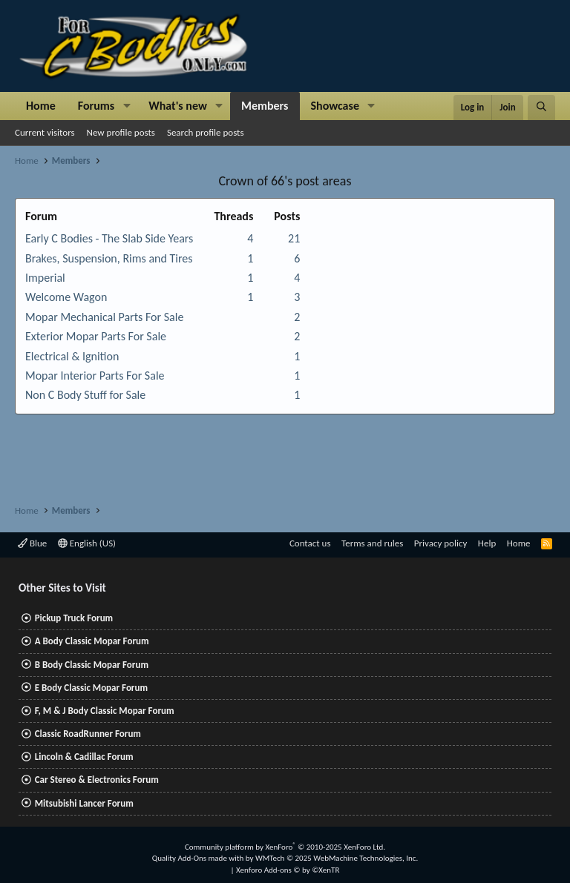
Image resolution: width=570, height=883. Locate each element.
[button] (126, 106)
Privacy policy (441, 543)
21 (294, 238)
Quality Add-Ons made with (199, 858)
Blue (32, 543)
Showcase (335, 106)
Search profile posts (205, 132)
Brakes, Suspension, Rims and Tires (109, 258)
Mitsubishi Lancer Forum (84, 803)
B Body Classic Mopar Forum (91, 664)
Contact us (310, 543)
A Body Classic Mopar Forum (92, 640)
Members (265, 106)
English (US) (87, 543)
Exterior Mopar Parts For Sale (95, 336)
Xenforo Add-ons (287, 870)
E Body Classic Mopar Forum (91, 687)
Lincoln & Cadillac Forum (84, 756)
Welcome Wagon (66, 297)
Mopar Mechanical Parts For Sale (104, 317)
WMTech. (336, 858)
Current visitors (45, 132)
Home (41, 106)
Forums (96, 106)
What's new (177, 106)
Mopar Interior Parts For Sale (95, 375)
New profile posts (121, 132)
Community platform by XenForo (285, 847)
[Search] (541, 107)
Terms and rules (372, 543)
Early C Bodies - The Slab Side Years (109, 238)
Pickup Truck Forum (74, 618)
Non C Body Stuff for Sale (85, 395)
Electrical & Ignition (72, 356)
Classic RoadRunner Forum (88, 733)
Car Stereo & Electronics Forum (97, 779)
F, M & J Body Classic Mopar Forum (104, 710)
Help (487, 543)
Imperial (45, 278)
